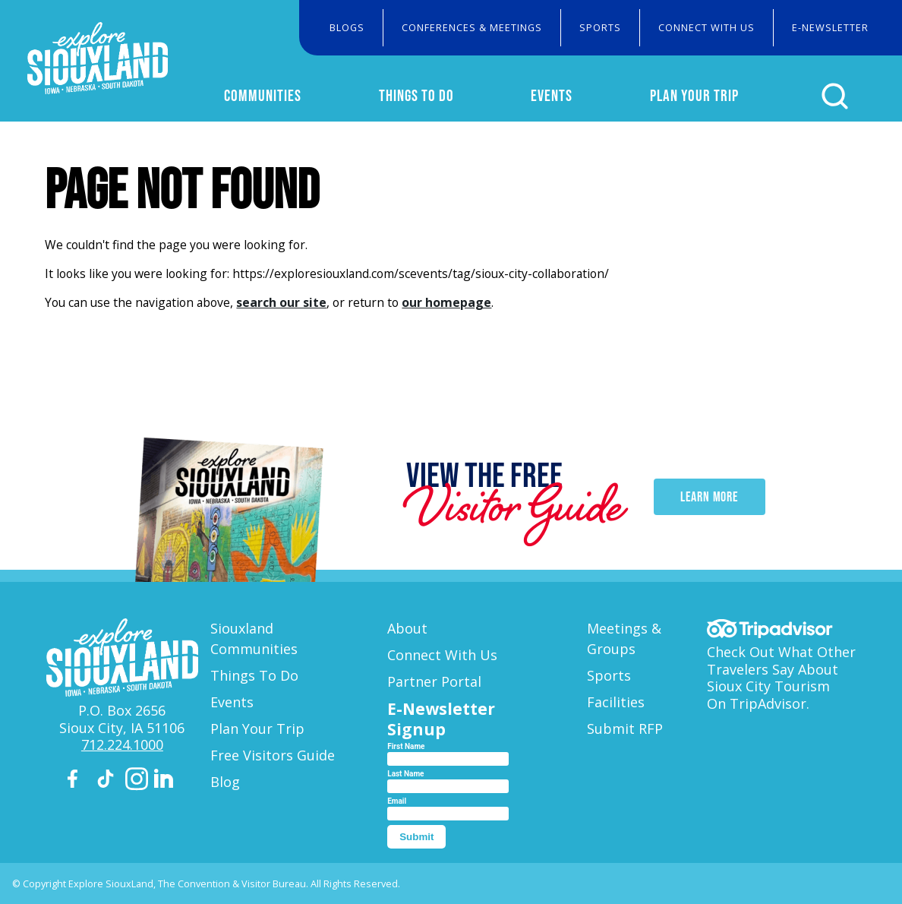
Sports (600, 27)
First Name (405, 746)
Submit (416, 836)
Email (396, 801)
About (407, 628)
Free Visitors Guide (272, 755)
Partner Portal (434, 681)
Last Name (405, 774)
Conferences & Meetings (472, 27)
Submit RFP (625, 728)
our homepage (446, 302)
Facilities (616, 702)
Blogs (347, 27)
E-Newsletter (830, 27)
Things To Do (416, 95)
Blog (225, 782)
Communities (262, 95)
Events (551, 95)
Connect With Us (706, 27)
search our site (281, 302)
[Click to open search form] (834, 96)
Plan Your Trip (694, 95)
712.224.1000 (122, 744)
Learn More (709, 496)
